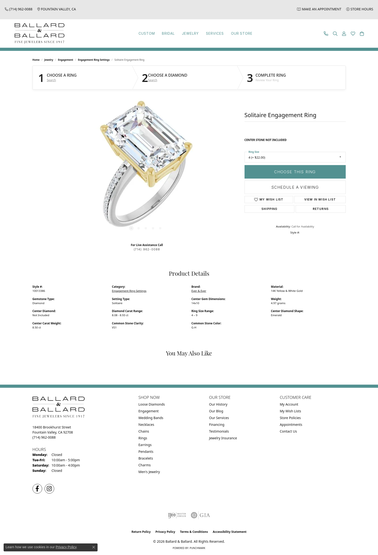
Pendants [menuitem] (146, 451)
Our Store (255, 33)
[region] (145, 166)
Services (220, 33)
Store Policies (290, 417)
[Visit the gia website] (200, 515)
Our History (218, 404)
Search (51, 80)
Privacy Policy (165, 532)
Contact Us (288, 431)
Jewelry (188, 33)
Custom (130, 33)
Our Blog (216, 411)
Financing (217, 424)
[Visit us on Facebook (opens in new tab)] (37, 489)
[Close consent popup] (93, 547)
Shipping (269, 209)
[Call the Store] (44, 437)
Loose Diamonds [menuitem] (152, 404)
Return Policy (141, 532)
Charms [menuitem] (145, 465)
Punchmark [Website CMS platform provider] (197, 548)
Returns (321, 209)
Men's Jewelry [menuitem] (149, 471)
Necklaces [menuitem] (146, 424)
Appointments (291, 424)
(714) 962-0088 (147, 249)
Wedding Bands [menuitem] (151, 417)
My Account (289, 404)
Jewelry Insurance (223, 438)
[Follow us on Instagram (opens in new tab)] (49, 489)
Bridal (159, 33)
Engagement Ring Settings (94, 59)
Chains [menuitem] (144, 431)
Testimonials (219, 431)
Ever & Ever (199, 291)
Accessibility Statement (229, 532)
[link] (19, 9)
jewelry (48, 59)
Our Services (219, 417)
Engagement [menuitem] (149, 411)
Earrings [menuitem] (145, 444)
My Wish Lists (290, 411)
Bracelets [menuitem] (146, 458)
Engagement (65, 59)
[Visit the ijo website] (177, 515)
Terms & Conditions (194, 532)
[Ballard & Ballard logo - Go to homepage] (38, 33)
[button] (335, 33)
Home (36, 59)
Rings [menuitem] (143, 438)
